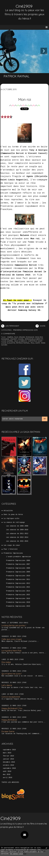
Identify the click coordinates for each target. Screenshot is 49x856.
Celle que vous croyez (12, 639)
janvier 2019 (8, 759)
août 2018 (7, 771)
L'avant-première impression (18, 556)
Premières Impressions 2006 (18, 560)
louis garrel (7, 341)
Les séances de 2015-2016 (17, 541)
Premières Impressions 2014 (18, 591)
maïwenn (5, 339)
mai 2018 (6, 774)
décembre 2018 (9, 762)
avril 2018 (7, 777)
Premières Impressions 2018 (18, 602)
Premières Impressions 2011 (18, 579)
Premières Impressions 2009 (18, 572)
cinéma (10, 337)
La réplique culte (11, 518)
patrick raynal (23, 343)
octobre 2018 (8, 765)
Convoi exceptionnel (11, 697)
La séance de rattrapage (14, 522)
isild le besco (20, 341)
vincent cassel (17, 339)
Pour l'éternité (10, 549)
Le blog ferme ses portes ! (14, 625)
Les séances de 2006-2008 (17, 526)
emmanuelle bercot (34, 339)
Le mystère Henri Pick (11, 650)
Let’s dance (7, 685)
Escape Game (8, 731)
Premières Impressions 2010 (18, 575)
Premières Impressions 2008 (18, 568)
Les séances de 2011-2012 (17, 533)
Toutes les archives (10, 782)
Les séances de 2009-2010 (17, 529)
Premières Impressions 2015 (18, 594)
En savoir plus (16, 853)
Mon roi (24, 99)
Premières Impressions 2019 (18, 606)
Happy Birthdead (9, 720)
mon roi (39, 337)
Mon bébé (6, 662)
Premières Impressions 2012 (18, 583)
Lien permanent (10, 326)
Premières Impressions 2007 (18, 564)
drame (22, 337)
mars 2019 (7, 753)
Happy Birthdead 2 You (12, 708)
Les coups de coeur (12, 545)
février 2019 (8, 756)
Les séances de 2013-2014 (17, 537)
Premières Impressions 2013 (18, 587)
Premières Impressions (13, 553)
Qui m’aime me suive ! (12, 673)
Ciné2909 (24, 6)
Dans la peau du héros (13, 514)
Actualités (8, 510)
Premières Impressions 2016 (18, 598)
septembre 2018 (9, 768)
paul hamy (35, 343)
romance (30, 337)
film (16, 337)
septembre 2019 (9, 749)
